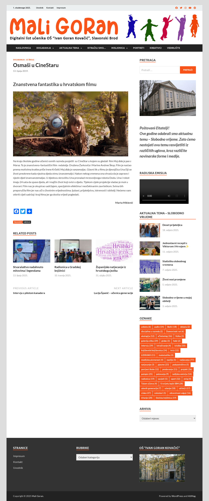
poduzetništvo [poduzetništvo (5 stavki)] (180, 364)
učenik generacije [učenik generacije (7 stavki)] (151, 388)
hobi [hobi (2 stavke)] (176, 341)
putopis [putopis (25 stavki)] (147, 374)
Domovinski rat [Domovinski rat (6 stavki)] (175, 331)
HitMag (191, 496)
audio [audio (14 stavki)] (159, 326)
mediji (27, 222)
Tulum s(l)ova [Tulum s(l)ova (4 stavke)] (149, 383)
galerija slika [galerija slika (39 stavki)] (149, 341)
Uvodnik (39, 8)
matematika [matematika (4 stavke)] (166, 355)
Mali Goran (37, 496)
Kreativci (155, 48)
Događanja (43, 48)
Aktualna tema (69, 48)
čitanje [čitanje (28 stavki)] (146, 397)
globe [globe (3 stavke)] (165, 341)
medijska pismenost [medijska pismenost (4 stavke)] (152, 360)
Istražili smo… (96, 48)
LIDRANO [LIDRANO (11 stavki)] (148, 355)
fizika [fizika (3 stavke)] (180, 336)
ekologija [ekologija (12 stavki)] (147, 336)
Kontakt (50, 8)
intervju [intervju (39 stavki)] (147, 345)
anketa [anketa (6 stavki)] (146, 326)
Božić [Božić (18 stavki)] (172, 326)
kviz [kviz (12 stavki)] (174, 350)
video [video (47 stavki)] (146, 393)
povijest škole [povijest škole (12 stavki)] (150, 369)
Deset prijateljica (172, 224)
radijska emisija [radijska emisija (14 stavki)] (182, 374)
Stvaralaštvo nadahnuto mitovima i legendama (28, 268)
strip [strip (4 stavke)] (187, 379)
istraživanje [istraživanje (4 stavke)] (164, 345)
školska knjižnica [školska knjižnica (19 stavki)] (166, 397)
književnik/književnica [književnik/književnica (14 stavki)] (154, 350)
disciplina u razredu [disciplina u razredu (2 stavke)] (152, 331)
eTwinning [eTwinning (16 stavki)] (165, 336)
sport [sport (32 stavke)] (175, 379)
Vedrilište (173, 48)
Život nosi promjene (174, 279)
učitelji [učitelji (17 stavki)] (184, 388)
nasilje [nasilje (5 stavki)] (171, 360)
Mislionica (118, 48)
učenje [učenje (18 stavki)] (170, 388)
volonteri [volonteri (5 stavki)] (160, 393)
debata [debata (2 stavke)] (185, 326)
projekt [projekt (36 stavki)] (186, 369)
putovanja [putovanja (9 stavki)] (162, 374)
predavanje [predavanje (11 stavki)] (169, 369)
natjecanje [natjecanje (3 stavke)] (147, 364)
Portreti (138, 48)
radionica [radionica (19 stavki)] (147, 379)
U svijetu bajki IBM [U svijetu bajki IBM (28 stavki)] (172, 383)
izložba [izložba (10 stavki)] (179, 345)
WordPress (177, 496)
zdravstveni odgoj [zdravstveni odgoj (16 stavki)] (180, 393)
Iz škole (30, 60)
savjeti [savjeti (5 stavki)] (163, 379)
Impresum (61, 8)
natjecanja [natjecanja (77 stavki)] (187, 360)
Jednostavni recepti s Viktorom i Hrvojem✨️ (175, 244)
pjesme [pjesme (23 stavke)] (163, 364)
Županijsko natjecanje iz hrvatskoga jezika (111, 268)
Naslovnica (23, 48)
